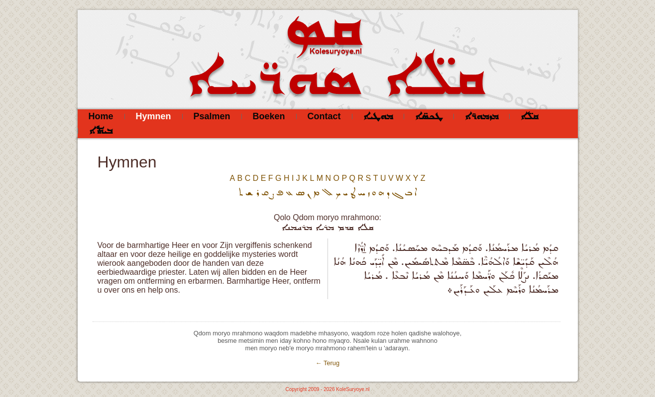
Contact (324, 116)
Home (101, 116)
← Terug (327, 363)
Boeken (269, 116)
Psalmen (212, 116)
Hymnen (153, 116)
